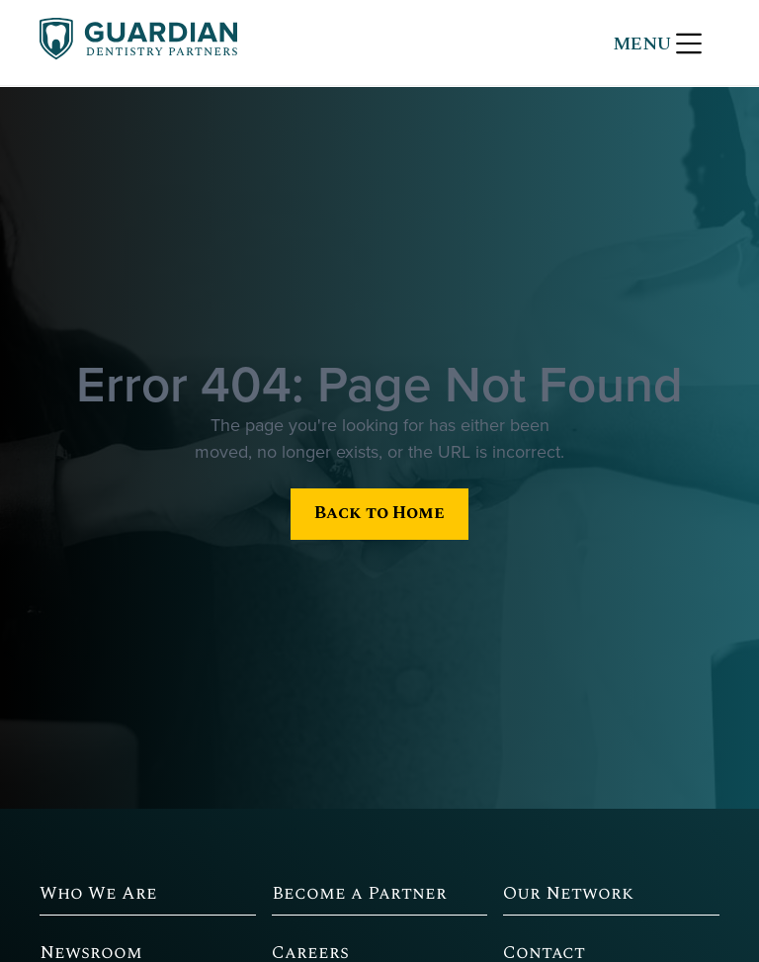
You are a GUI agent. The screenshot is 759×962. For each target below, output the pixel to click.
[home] (138, 42)
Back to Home (379, 512)
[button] (657, 42)
